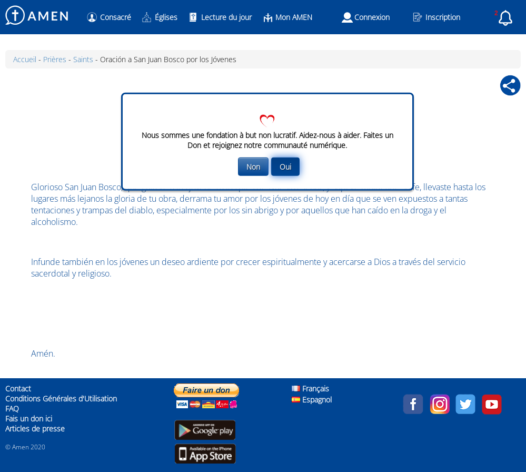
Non (253, 167)
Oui (285, 167)
